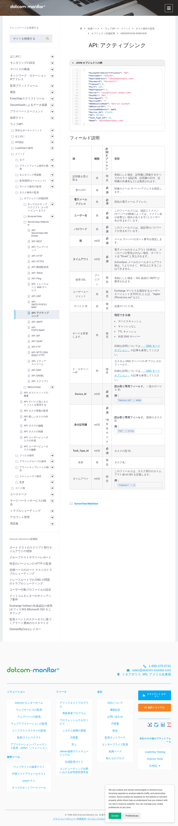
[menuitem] (154, 765)
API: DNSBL (37, 375)
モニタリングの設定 (22, 62)
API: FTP (36, 346)
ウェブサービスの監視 (29, 709)
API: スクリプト (39, 381)
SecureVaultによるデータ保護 (28, 105)
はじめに (15, 56)
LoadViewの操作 (24, 148)
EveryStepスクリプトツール (27, 98)
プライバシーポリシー (64, 818)
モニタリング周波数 (30, 174)
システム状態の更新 (74, 730)
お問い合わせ (115, 716)
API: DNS (36, 370)
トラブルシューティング (25, 510)
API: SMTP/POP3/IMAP (39, 304)
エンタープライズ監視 (115, 744)
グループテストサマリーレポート (30, 557)
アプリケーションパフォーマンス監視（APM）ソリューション (28, 746)
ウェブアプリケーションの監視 (29, 723)
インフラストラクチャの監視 (29, 730)
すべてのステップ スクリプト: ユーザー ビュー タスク (38, 207)
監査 (21, 482)
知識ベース (115, 751)
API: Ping (36, 278)
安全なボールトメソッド (28, 130)
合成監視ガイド (74, 761)
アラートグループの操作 (32, 461)
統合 (115, 730)
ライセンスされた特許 (99, 818)
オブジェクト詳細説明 (36, 198)
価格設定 (115, 709)
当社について (115, 702)
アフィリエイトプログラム (74, 704)
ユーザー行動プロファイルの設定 (30, 589)
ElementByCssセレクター (25, 629)
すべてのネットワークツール (29, 787)
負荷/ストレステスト (29, 737)
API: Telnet (37, 273)
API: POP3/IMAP (38, 329)
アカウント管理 (20, 517)
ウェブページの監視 (29, 716)
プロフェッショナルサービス (74, 722)
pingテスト (29, 780)
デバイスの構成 (20, 69)
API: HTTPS (37, 261)
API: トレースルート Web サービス (39, 287)
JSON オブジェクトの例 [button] (86, 63)
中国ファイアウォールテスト (29, 773)
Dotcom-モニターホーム (29, 702)
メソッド (20, 154)
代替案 (74, 737)
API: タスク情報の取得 (36, 410)
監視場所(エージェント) (32, 180)
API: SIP (35, 335)
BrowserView (35, 216)
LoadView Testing (154, 751)
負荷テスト (17, 117)
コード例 (20, 488)
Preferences (132, 815)
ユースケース (18, 494)
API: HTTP (36, 256)
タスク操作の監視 (29, 192)
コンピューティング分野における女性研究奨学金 (74, 770)
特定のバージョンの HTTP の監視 (30, 563)
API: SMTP (37, 321)
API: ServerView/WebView (39, 233)
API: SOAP (37, 341)
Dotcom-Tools (154, 758)
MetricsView (34, 387)
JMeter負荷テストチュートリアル (74, 753)
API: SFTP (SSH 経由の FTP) (39, 354)
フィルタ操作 (26, 455)
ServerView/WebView (86, 503)
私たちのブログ (115, 758)
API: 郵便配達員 (39, 267)
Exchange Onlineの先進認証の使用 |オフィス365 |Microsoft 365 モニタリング (31, 609)
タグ (21, 159)
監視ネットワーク (115, 737)
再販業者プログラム (74, 713)
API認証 (19, 142)
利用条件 (82, 818)
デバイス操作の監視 (30, 186)
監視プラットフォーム (24, 85)
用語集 (14, 523)
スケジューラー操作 (30, 476)
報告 (13, 92)
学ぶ (74, 744)
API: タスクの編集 (33, 425)
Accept (115, 815)
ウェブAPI (16, 124)
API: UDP (36, 296)
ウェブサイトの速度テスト (29, 766)
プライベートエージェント (26, 111)
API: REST (36, 241)
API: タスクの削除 (33, 431)
